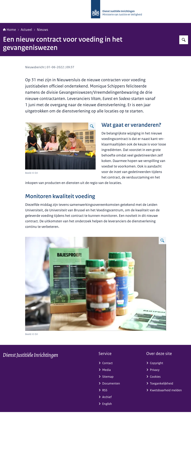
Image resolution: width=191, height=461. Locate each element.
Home (9, 30)
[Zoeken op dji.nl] (183, 39)
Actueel (26, 30)
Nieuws (42, 30)
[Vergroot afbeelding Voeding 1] (92, 126)
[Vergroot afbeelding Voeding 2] (162, 240)
